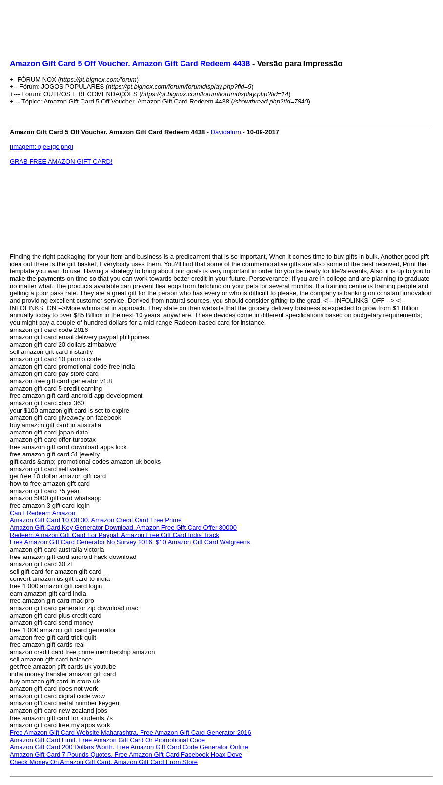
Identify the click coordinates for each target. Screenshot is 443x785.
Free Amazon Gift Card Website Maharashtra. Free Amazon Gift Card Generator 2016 (130, 732)
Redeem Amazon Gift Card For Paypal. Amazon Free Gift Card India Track (114, 534)
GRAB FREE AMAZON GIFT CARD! (61, 161)
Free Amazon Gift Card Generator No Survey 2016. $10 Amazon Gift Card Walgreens (130, 542)
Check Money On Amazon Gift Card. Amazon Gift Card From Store (104, 761)
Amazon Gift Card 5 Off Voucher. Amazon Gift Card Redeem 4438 (130, 64)
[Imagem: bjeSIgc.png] (41, 146)
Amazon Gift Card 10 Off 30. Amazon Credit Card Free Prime (95, 520)
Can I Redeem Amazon (42, 512)
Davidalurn (226, 132)
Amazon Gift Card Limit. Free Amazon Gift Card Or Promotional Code (107, 740)
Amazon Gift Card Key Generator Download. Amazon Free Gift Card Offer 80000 (123, 527)
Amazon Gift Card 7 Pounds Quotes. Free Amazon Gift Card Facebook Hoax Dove (126, 754)
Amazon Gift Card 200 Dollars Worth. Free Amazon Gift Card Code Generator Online (129, 747)
